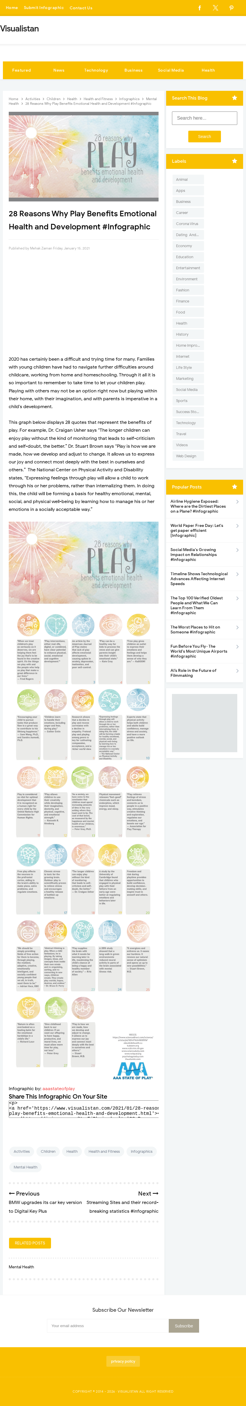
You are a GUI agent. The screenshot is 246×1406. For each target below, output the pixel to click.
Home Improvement (190, 345)
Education (184, 256)
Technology (96, 70)
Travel (181, 433)
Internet (182, 356)
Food (180, 312)
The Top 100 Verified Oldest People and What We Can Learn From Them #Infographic (197, 605)
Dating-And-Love (190, 234)
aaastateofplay (59, 1089)
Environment (187, 279)
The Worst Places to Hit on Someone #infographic (195, 630)
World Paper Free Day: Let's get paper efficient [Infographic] (197, 530)
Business (133, 70)
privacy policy (123, 1361)
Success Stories (189, 411)
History (182, 334)
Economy (184, 245)
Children (48, 1151)
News (58, 70)
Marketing (185, 378)
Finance (182, 301)
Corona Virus (187, 223)
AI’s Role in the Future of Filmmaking (194, 673)
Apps (180, 190)
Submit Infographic (44, 8)
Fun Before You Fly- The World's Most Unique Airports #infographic (199, 651)
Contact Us (81, 8)
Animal (182, 179)
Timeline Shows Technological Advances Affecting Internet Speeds (199, 578)
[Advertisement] (84, 301)
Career (182, 212)
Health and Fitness (104, 1151)
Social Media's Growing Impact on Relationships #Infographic (194, 554)
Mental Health (25, 1167)
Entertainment (188, 267)
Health (208, 70)
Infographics (141, 1151)
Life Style (184, 367)
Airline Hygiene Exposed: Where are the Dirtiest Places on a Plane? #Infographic (198, 506)
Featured (21, 70)
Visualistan (128, 1391)
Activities (22, 1151)
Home (12, 8)
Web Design (186, 456)
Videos (182, 444)
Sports (181, 400)
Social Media (171, 70)
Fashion (182, 290)
